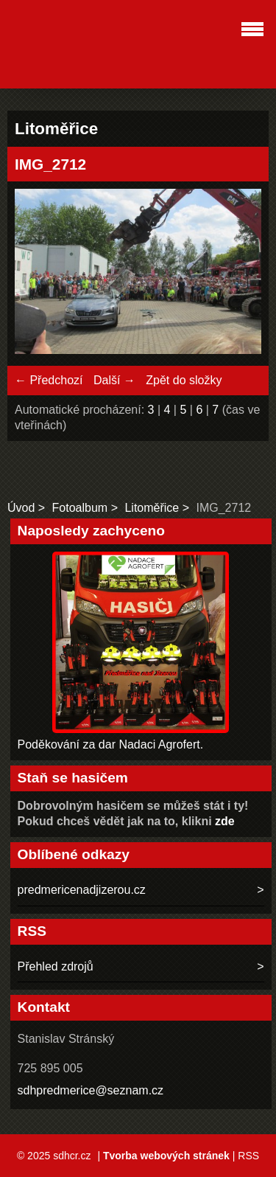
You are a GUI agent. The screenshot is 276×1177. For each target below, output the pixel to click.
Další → (114, 380)
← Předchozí (48, 380)
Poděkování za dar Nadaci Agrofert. (111, 744)
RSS (248, 1156)
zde (225, 821)
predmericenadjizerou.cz (82, 889)
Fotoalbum (80, 507)
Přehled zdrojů (55, 966)
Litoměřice (151, 507)
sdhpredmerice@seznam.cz (91, 1090)
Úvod (21, 507)
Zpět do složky (184, 380)
